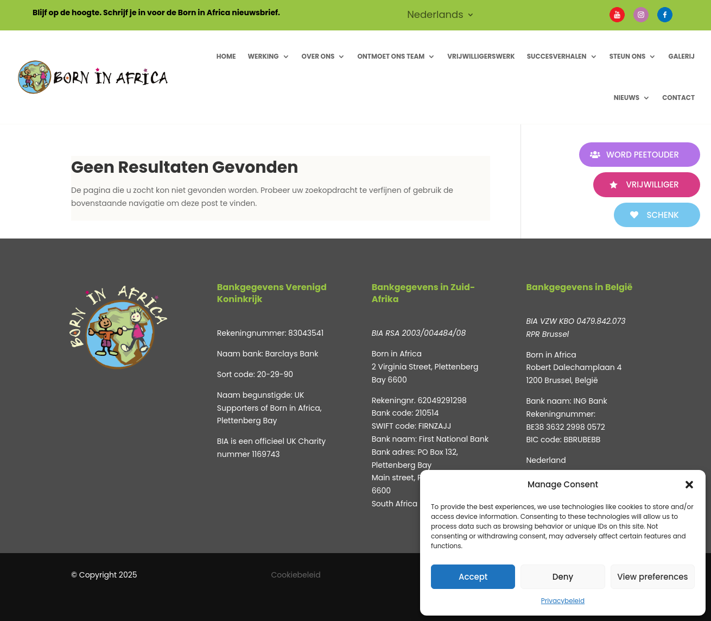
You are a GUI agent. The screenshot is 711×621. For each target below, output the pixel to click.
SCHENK (662, 215)
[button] (689, 484)
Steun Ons (628, 56)
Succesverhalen (557, 56)
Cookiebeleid (296, 574)
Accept (473, 576)
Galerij (681, 56)
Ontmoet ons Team (390, 56)
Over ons (318, 56)
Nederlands (435, 16)
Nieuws (627, 97)
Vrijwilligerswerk (481, 56)
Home (226, 56)
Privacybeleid (563, 600)
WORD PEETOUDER (642, 154)
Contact (678, 97)
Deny (563, 576)
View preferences (652, 576)
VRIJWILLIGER (652, 184)
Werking (262, 56)
